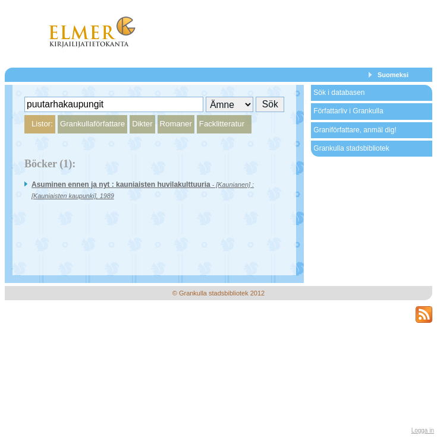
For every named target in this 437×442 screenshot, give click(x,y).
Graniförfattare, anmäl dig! (354, 130)
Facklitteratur (221, 123)
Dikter (142, 123)
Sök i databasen (338, 92)
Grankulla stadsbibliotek (351, 148)
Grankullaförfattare (92, 123)
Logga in (422, 430)
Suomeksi (393, 74)
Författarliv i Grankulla (348, 111)
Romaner (176, 123)
